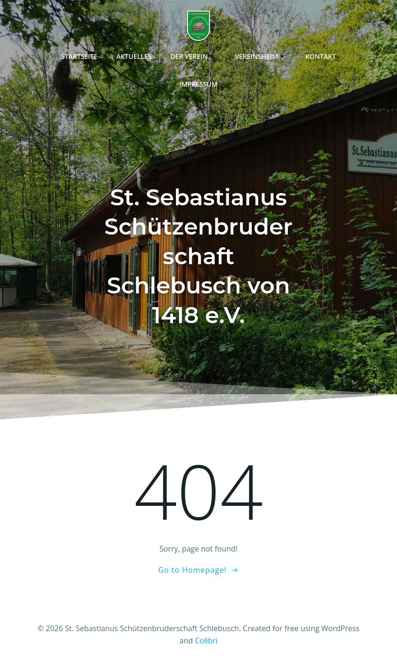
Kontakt (320, 56)
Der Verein (193, 56)
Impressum (198, 84)
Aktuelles (133, 56)
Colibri (206, 640)
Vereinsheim (260, 56)
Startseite (79, 56)
